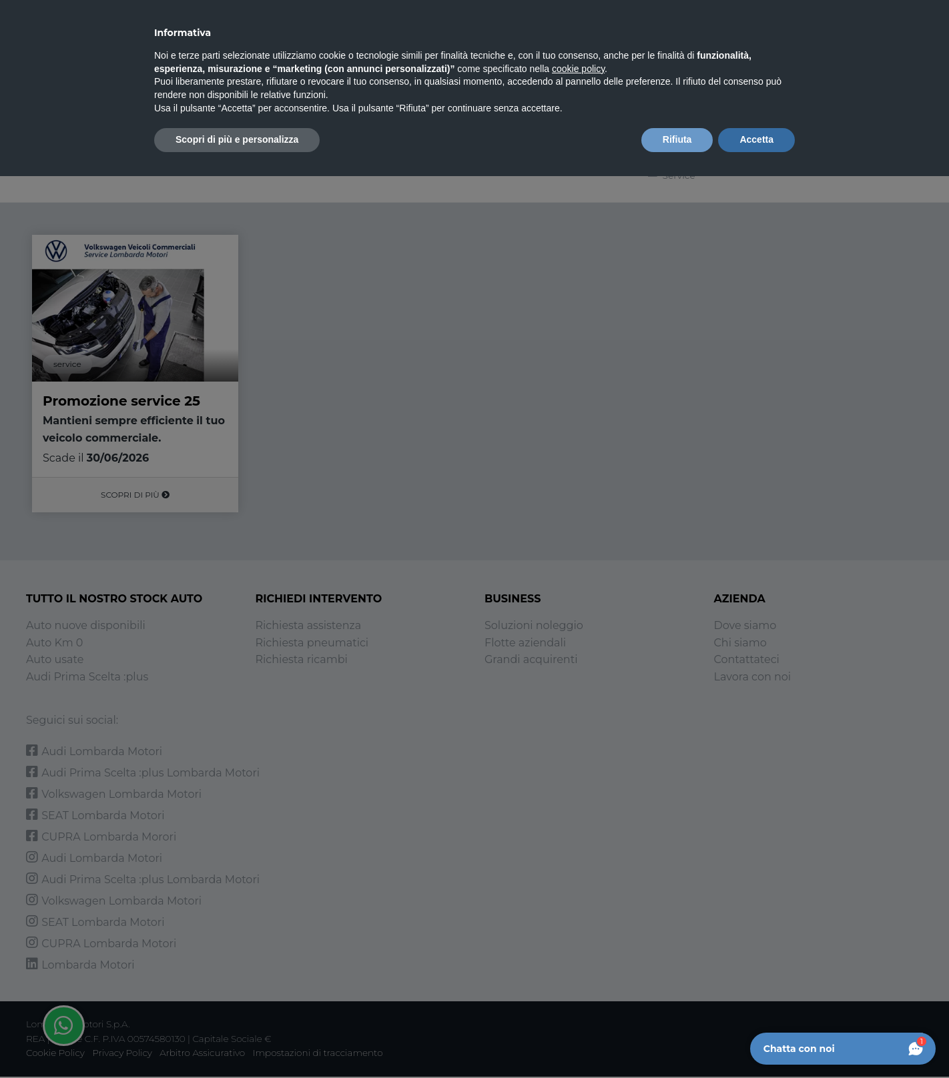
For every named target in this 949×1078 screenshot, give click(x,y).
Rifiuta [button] (677, 139)
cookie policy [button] (578, 68)
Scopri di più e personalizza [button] (237, 139)
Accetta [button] (756, 139)
